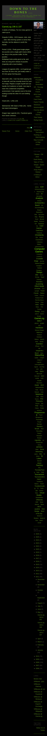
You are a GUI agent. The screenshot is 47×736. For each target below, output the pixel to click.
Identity (41, 341)
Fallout (42, 293)
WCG (39, 506)
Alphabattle (39, 196)
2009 (38, 659)
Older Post (28, 131)
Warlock (37, 504)
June (39, 609)
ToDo (37, 472)
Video (36, 493)
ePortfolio (37, 288)
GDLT (39, 321)
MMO (42, 376)
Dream (41, 275)
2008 (38, 662)
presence (39, 410)
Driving (37, 277)
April (39, 639)
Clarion (41, 237)
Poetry (41, 405)
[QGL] (37, 187)
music (37, 385)
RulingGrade (39, 442)
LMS (41, 369)
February (40, 645)
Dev (36, 275)
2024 (38, 540)
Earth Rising (38, 159)
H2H (39, 325)
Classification (39, 239)
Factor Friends (39, 102)
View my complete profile (37, 66)
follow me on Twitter (40, 729)
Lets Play (41, 367)
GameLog (24, 120)
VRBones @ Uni (39, 689)
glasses (37, 323)
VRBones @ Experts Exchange (38, 704)
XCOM (39, 522)
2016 (38, 561)
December (41, 579)
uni (36, 490)
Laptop (36, 357)
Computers (39, 254)
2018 (38, 555)
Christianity (39, 235)
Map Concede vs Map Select (38, 142)
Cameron (41, 224)
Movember (39, 383)
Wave (42, 504)
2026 (38, 534)
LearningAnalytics (39, 364)
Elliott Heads (39, 286)
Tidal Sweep (38, 117)
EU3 (43, 288)
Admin (37, 194)
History (37, 339)
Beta (36, 214)
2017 (38, 558)
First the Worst (39, 300)
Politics (37, 408)
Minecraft (37, 376)
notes (42, 392)
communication (39, 246)
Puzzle (39, 422)
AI (42, 194)
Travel (42, 483)
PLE (36, 406)
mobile (37, 378)
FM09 (41, 304)
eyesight (37, 291)
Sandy (39, 445)
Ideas (36, 341)
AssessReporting (39, 207)
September (41, 598)
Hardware (39, 328)
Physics (37, 403)
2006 (38, 668)
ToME (42, 472)
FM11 (37, 307)
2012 (38, 574)
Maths (42, 371)
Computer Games (14, 120)
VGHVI (41, 490)
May (39, 612)
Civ (37, 237)
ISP (39, 348)
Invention (39, 344)
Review (39, 438)
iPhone (37, 346)
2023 (38, 543)
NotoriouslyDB (38, 107)
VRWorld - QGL (39, 681)
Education (39, 281)
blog (36, 216)
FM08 (37, 304)
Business (41, 221)
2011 (38, 577)
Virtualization (39, 497)
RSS (29, 128)
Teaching (39, 465)
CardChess (39, 230)
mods (42, 378)
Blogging (41, 216)
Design (39, 272)
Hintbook (39, 334)
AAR (42, 187)
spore (36, 454)
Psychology (39, 419)
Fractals (39, 309)
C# (36, 224)
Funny (37, 311)
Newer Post (6, 131)
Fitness (37, 302)
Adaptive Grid (40, 191)
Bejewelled (39, 212)
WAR (36, 502)
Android (39, 200)
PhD (41, 399)
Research (39, 435)
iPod (42, 346)
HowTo (42, 339)
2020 (38, 549)
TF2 (39, 467)
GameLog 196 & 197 (12, 27)
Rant (42, 428)
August (40, 603)
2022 (38, 546)
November (41, 585)
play (42, 403)
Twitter (42, 488)
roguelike (38, 440)
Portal (42, 408)
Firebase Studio (39, 297)
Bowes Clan (38, 679)
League (42, 357)
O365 (37, 396)
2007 (38, 665)
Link (37, 369)
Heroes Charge (39, 330)
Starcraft (39, 460)
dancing (42, 261)
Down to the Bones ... (23, 10)
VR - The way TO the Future (38, 89)
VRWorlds (39, 500)
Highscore (39, 332)
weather (37, 509)
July (39, 606)
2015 (38, 564)
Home (17, 131)
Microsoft (39, 373)
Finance (42, 295)
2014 (38, 567)
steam (39, 463)
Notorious (37, 105)
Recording (39, 431)
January (40, 650)
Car (37, 226)
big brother (41, 214)
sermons (39, 447)
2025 (38, 537)
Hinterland (39, 337)
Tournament (39, 474)
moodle (39, 380)
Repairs (39, 433)
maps (36, 371)
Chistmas (39, 233)
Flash (42, 302)
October (40, 590)
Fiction (36, 295)
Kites (41, 353)
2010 (38, 656)
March (39, 642)
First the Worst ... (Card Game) (39, 112)
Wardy (41, 502)
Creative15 (39, 256)
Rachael (39, 424)
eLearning (39, 284)
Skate (36, 449)
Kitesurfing (39, 355)
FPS (42, 307)
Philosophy (39, 401)
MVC (42, 385)
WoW (41, 520)
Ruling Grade (38, 120)
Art (42, 205)
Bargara (39, 210)
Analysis (39, 198)
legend (36, 367)
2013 (38, 570)
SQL (40, 454)
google (42, 323)
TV (38, 488)
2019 (38, 552)
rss (43, 440)
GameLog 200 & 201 (41, 617)
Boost (36, 219)
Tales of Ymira (38, 162)
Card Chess (38, 99)
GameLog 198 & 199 (41, 625)
